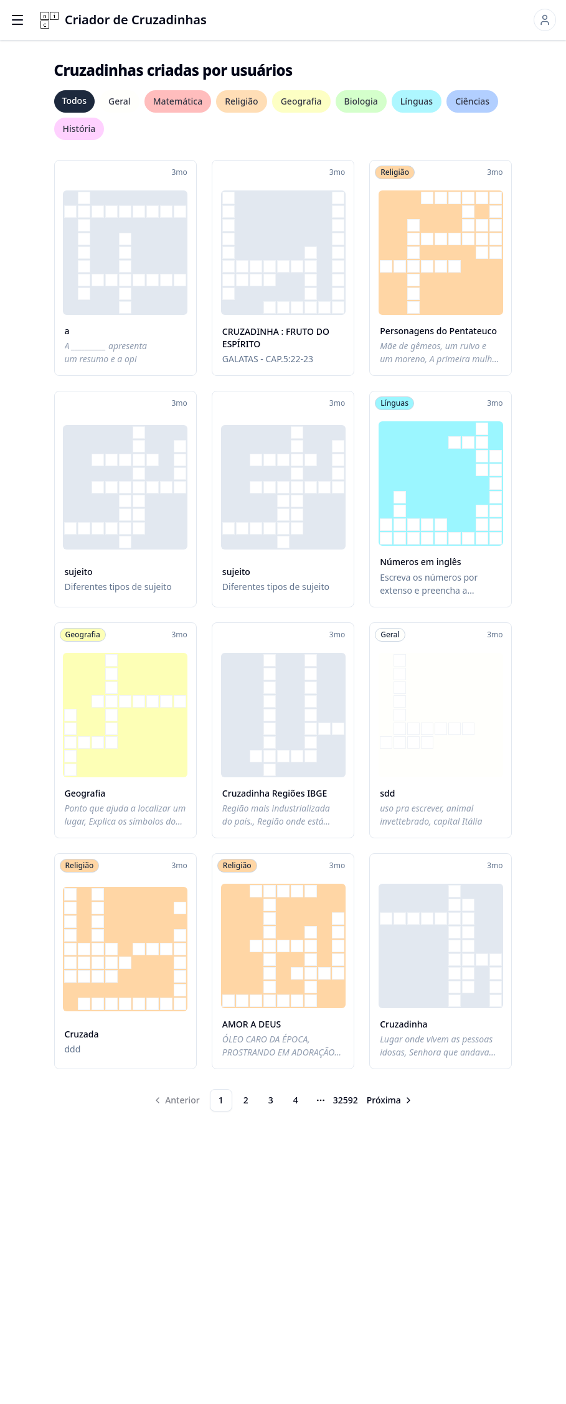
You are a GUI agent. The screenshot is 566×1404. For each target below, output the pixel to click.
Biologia (361, 101)
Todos (74, 100)
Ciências (472, 101)
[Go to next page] (390, 1100)
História (79, 128)
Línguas (416, 101)
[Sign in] (545, 20)
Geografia (301, 101)
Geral (119, 101)
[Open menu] (17, 19)
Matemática (178, 101)
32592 (345, 1100)
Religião (241, 101)
